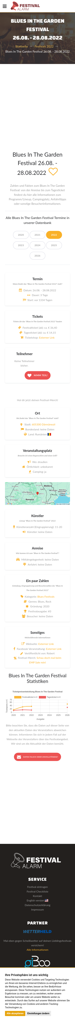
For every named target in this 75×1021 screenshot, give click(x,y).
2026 (37, 255)
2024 (37, 245)
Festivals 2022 (44, 46)
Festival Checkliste (37, 891)
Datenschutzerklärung (37, 905)
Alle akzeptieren (15, 1013)
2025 (54, 245)
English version (37, 900)
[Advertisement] (37, 103)
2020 (21, 234)
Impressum (37, 909)
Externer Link (47, 337)
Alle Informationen (37, 949)
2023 (21, 245)
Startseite (21, 46)
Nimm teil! (37, 375)
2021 (37, 234)
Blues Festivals (46, 596)
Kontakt (37, 895)
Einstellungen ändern (38, 1013)
